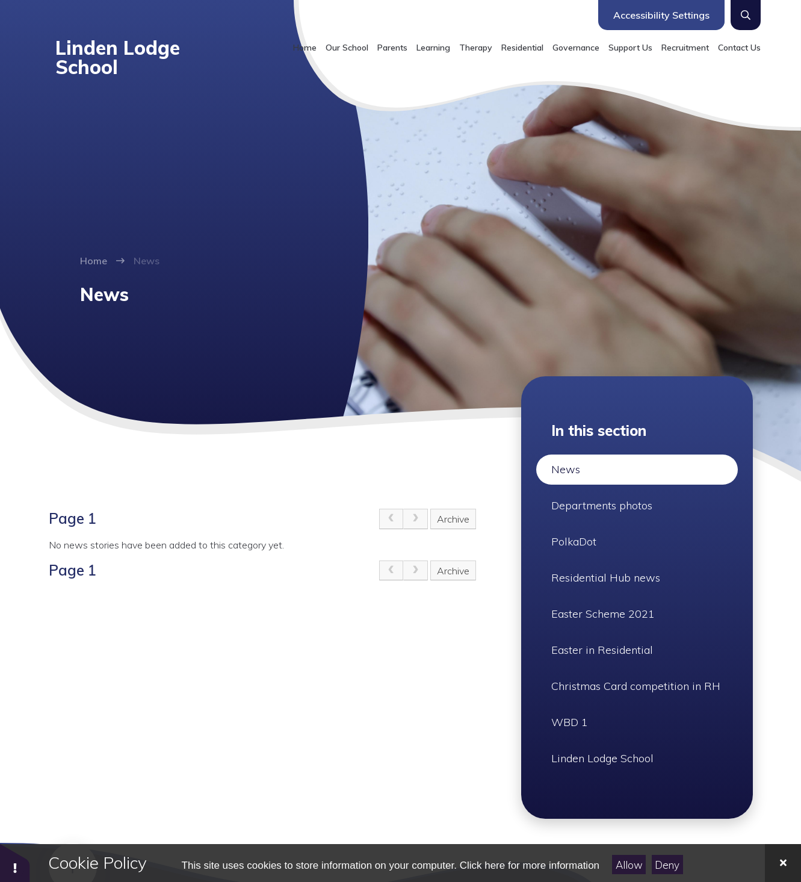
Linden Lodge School (602, 758)
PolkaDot (573, 541)
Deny (667, 865)
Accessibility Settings (661, 15)
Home (93, 261)
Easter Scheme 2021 (603, 614)
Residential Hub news (605, 578)
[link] (391, 519)
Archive (453, 519)
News (146, 261)
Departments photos (601, 505)
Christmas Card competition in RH (635, 686)
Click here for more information (529, 865)
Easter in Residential (602, 650)
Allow (629, 865)
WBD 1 (569, 722)
